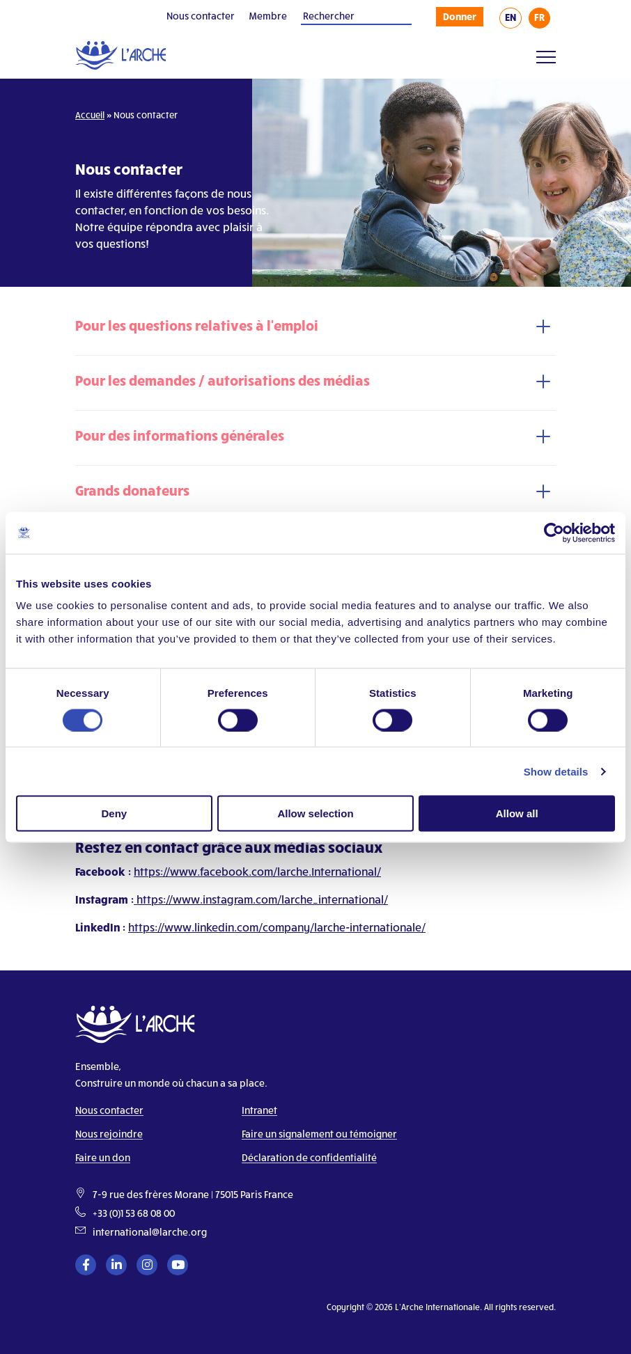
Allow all (517, 813)
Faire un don (102, 1157)
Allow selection (315, 813)
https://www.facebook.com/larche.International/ (257, 871)
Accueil (89, 115)
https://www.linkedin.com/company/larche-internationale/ (277, 927)
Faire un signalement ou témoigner (319, 1134)
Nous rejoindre (109, 1134)
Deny (114, 813)
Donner (459, 16)
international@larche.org (150, 1232)
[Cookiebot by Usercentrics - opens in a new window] (554, 532)
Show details (556, 771)
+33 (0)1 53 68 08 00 (134, 1213)
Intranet (259, 1110)
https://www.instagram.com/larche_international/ (261, 899)
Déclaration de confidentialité (309, 1157)
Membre (268, 16)
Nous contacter (200, 16)
